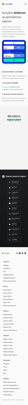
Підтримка (6, 364)
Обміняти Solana (8, 348)
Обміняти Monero (8, 342)
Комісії (5, 370)
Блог (4, 373)
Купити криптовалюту (9, 305)
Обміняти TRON (7, 345)
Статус (5, 367)
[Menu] (25, 4)
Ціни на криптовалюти (9, 281)
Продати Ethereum (8, 324)
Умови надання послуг (9, 382)
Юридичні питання (8, 391)
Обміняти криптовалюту (10, 355)
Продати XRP (7, 327)
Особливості (7, 268)
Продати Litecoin (8, 317)
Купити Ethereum (8, 299)
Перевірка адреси (8, 274)
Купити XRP (6, 302)
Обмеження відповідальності (11, 388)
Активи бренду (7, 394)
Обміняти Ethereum (8, 352)
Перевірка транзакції (9, 278)
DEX (4, 271)
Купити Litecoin (7, 293)
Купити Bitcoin (7, 290)
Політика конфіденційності (11, 385)
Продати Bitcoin (7, 314)
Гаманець (6, 265)
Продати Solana (7, 321)
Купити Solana (7, 296)
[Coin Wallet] (7, 4)
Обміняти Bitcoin (7, 339)
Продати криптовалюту (10, 330)
